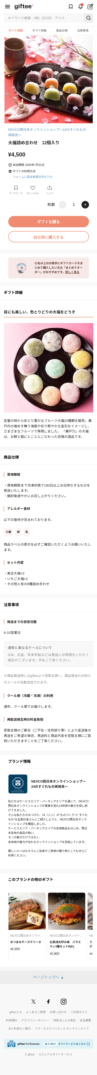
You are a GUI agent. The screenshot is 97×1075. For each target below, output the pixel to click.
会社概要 (85, 1020)
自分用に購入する (48, 237)
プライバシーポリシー (35, 1020)
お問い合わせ (58, 1012)
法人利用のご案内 (19, 1028)
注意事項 (82, 30)
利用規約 (11, 1020)
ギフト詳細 (39, 30)
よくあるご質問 (36, 1012)
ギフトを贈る (48, 222)
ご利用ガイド (79, 1012)
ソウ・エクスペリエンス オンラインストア (62, 1028)
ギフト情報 (15, 30)
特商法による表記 (64, 1020)
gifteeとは (15, 1012)
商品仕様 (61, 30)
